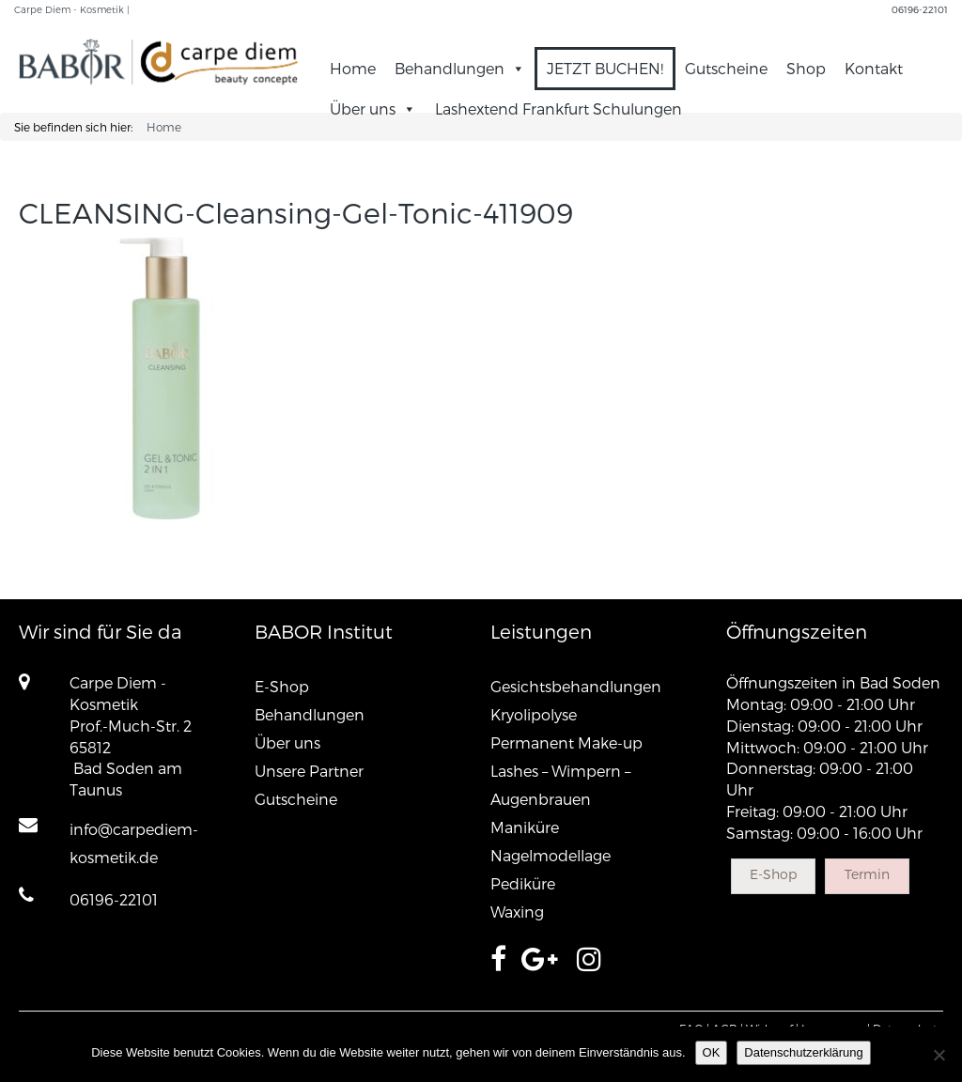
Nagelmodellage (550, 855)
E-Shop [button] (773, 874)
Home (353, 68)
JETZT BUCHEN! (605, 68)
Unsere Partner (309, 771)
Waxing (517, 911)
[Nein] (938, 1054)
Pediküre (522, 883)
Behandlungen (460, 68)
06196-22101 (920, 9)
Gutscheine (726, 68)
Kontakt (874, 68)
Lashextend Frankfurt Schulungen (558, 108)
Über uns (373, 108)
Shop (806, 68)
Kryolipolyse (533, 714)
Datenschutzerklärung (803, 1052)
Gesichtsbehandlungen (575, 686)
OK (712, 1052)
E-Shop (282, 686)
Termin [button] (867, 874)
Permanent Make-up (566, 742)
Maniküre (524, 827)
